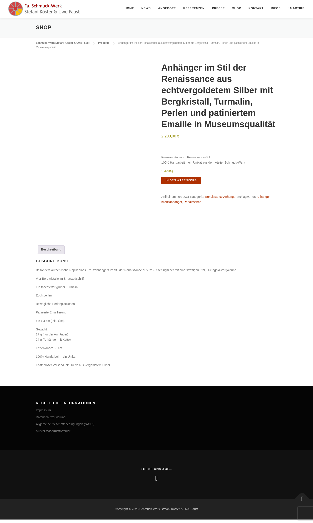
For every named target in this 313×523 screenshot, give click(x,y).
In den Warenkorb (181, 180)
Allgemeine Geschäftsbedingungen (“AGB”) (65, 427)
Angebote (167, 8)
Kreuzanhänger (171, 202)
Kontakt (256, 8)
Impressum (43, 414)
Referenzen (194, 8)
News (146, 8)
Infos (276, 8)
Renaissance (192, 202)
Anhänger (263, 196)
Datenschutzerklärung (50, 420)
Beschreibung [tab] (51, 253)
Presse (218, 8)
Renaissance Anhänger (220, 196)
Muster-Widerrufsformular (53, 434)
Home (129, 8)
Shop (236, 8)
